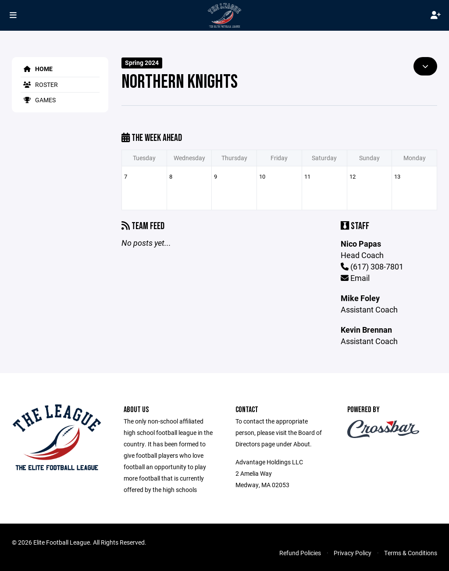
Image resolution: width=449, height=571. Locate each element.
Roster (39, 84)
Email (355, 278)
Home (37, 69)
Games (38, 100)
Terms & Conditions (410, 553)
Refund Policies (300, 553)
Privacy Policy (352, 553)
